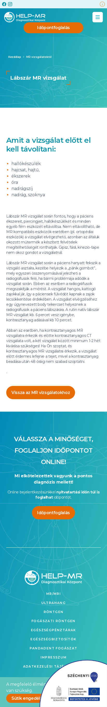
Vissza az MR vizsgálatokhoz (40, 392)
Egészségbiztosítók (53, 639)
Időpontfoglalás (53, 27)
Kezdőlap (14, 57)
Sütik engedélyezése (33, 698)
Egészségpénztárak (53, 630)
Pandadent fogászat (53, 648)
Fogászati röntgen (53, 621)
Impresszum (54, 657)
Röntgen (54, 612)
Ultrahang (53, 603)
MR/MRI (53, 594)
